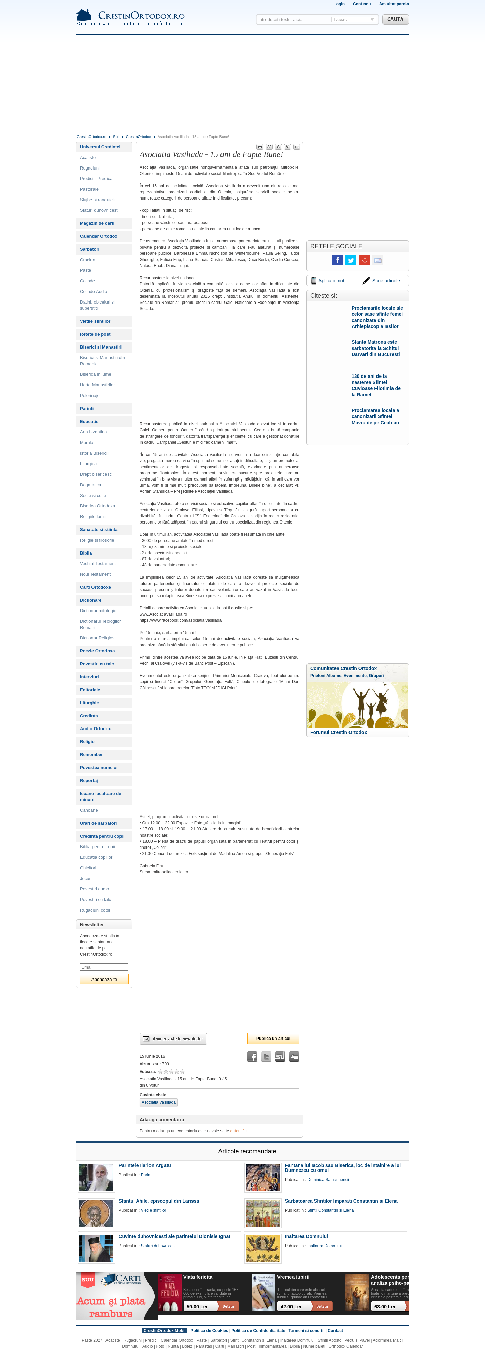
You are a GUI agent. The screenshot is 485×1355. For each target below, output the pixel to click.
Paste (85, 270)
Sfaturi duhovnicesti (99, 210)
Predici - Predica (96, 178)
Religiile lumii (93, 516)
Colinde (87, 280)
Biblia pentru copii (97, 846)
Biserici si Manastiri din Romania (102, 360)
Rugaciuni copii (95, 910)
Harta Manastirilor (97, 384)
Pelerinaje (90, 395)
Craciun (87, 259)
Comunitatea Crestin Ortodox (343, 668)
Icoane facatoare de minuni (100, 796)
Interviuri (89, 676)
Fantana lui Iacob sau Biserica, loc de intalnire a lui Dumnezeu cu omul (343, 1168)
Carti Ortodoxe (95, 587)
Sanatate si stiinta (99, 529)
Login (339, 4)
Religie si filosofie (97, 540)
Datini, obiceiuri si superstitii (97, 305)
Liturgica (88, 463)
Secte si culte (93, 495)
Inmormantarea (272, 1346)
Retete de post (95, 334)
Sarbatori (89, 249)
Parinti (87, 408)
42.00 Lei (291, 1306)
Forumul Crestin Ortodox (338, 732)
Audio (147, 1346)
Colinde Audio (93, 291)
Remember (91, 754)
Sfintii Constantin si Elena (330, 1210)
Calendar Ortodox (98, 236)
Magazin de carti (97, 223)
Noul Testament (95, 574)
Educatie (89, 421)
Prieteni (317, 675)
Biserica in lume (95, 374)
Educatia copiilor (96, 857)
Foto (160, 1346)
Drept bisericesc (96, 474)
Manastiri (235, 1346)
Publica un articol (273, 1038)
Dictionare (91, 600)
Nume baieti (314, 1346)
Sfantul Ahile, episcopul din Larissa (158, 1201)
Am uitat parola (394, 4)
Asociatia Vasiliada (159, 1102)
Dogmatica (90, 484)
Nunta (173, 1346)
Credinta (89, 715)
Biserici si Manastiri (101, 347)
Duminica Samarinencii (328, 1179)
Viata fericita (197, 1277)
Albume (333, 675)
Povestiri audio (94, 889)
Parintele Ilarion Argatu (144, 1165)
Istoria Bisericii (94, 453)
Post (251, 1346)
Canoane (89, 810)
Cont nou (362, 4)
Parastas (204, 1346)
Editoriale (90, 689)
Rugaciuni (90, 168)
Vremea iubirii (293, 1277)
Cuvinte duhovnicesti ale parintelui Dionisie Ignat (174, 1236)
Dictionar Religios (97, 637)
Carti (219, 1346)
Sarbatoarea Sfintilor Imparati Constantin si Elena (341, 1201)
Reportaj (89, 780)
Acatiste (88, 157)
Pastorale (89, 189)
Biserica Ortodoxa (97, 506)
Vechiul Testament (98, 563)
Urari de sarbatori (98, 823)
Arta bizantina (93, 432)
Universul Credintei (100, 146)
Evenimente (355, 675)
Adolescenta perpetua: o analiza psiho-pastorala (399, 1279)
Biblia (86, 553)
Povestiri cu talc (97, 663)
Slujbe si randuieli (97, 199)
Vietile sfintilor (95, 321)
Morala (87, 442)
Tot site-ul (341, 19)
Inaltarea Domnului (306, 1236)
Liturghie (89, 702)
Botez (187, 1346)
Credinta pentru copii (102, 836)
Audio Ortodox (95, 728)
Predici (151, 1340)
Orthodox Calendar (345, 1346)
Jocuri (86, 878)
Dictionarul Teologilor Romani (100, 624)
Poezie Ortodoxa (97, 650)
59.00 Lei (197, 1306)
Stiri (116, 137)
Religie (87, 741)
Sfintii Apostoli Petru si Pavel (344, 1340)
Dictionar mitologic (98, 610)
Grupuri (376, 675)
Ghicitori (88, 867)
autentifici (239, 1131)
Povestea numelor (99, 767)
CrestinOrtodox (138, 137)
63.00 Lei (384, 1306)
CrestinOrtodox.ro (91, 137)
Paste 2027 (92, 1340)
